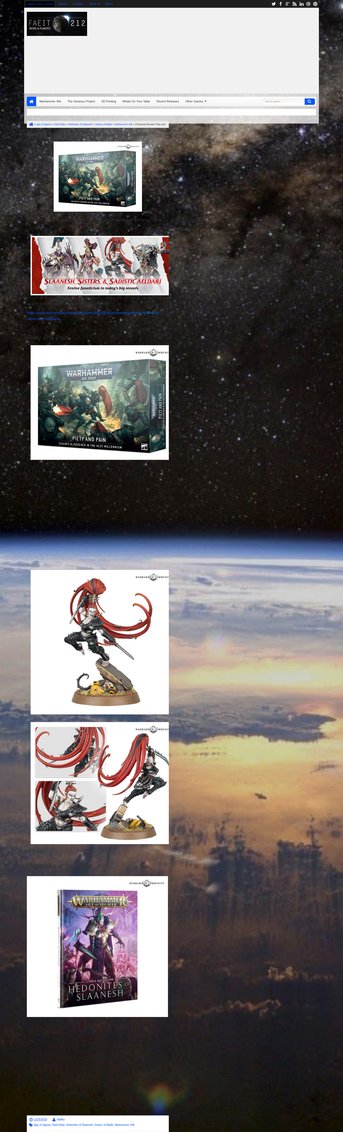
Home (31, 101)
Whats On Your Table (136, 101)
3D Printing (109, 101)
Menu (109, 3)
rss (294, 4)
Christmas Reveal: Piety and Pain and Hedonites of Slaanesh (87, 134)
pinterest (315, 4)
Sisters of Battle (104, 1124)
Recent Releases (167, 101)
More (93, 3)
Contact (78, 3)
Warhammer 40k (50, 101)
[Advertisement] (232, 49)
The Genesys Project (81, 101)
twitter (273, 4)
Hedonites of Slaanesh (79, 1124)
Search (310, 101)
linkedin (301, 4)
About (62, 3)
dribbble (308, 4)
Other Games (194, 101)
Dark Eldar (58, 1124)
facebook (280, 4)
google (287, 4)
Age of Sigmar (42, 1124)
